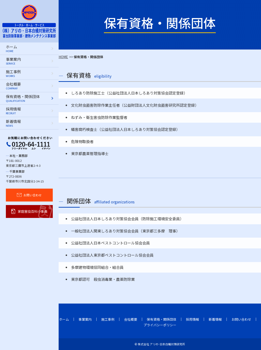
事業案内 (85, 319)
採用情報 (192, 319)
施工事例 (107, 319)
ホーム (64, 319)
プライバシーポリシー (160, 325)
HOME (63, 56)
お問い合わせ (241, 319)
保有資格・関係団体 (161, 319)
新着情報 (215, 319)
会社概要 (130, 319)
